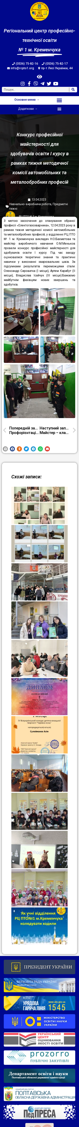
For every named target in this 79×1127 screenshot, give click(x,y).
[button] (59, 100)
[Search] (73, 89)
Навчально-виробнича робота (30, 204)
